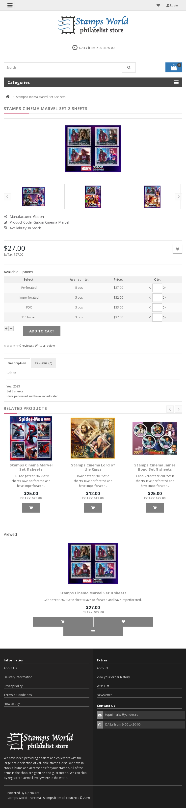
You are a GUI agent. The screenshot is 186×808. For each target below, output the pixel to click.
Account (102, 668)
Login (172, 5)
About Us (10, 668)
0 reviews (25, 346)
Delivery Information (18, 677)
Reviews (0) (43, 363)
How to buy (12, 704)
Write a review (45, 346)
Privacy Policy (13, 686)
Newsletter (104, 695)
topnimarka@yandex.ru (121, 714)
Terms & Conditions (18, 695)
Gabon (11, 373)
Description (17, 363)
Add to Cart (41, 330)
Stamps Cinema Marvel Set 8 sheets (31, 467)
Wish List (103, 686)
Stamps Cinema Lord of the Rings (93, 467)
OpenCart (32, 793)
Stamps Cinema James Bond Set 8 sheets (155, 467)
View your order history (113, 677)
